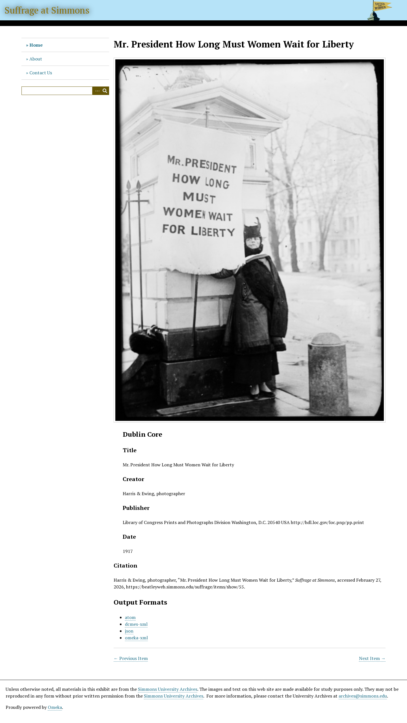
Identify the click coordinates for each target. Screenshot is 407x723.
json (129, 631)
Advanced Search (96, 90)
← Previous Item (131, 658)
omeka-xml (136, 638)
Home (36, 45)
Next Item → (372, 658)
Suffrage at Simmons (47, 10)
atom (130, 617)
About (35, 59)
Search (105, 90)
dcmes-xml (136, 624)
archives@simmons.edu (363, 696)
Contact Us (40, 73)
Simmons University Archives (167, 689)
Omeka (55, 707)
